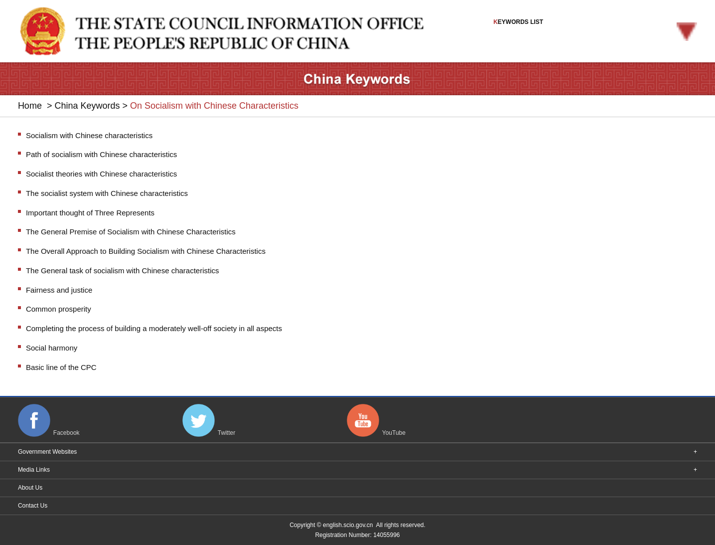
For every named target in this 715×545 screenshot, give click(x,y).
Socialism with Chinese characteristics (89, 135)
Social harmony (51, 348)
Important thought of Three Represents (90, 212)
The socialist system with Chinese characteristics (107, 193)
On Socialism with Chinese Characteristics (214, 106)
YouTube (394, 433)
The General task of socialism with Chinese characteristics (122, 270)
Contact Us (32, 505)
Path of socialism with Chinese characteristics (101, 154)
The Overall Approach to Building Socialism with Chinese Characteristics (146, 251)
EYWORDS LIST (595, 29)
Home (30, 106)
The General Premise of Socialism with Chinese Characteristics (131, 231)
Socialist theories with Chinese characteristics (101, 174)
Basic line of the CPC (61, 367)
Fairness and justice (59, 290)
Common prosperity (58, 309)
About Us (30, 487)
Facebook (66, 433)
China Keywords (87, 106)
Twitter (226, 433)
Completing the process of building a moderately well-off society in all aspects (154, 328)
